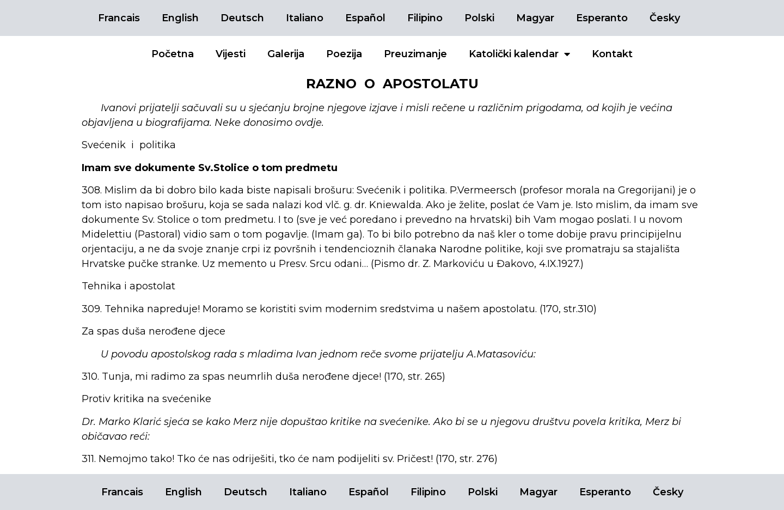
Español (365, 18)
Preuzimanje (415, 54)
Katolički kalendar (519, 54)
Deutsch (242, 18)
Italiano (304, 18)
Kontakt (612, 54)
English (180, 18)
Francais (119, 18)
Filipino (425, 18)
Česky (665, 18)
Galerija (285, 54)
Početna (172, 54)
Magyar (535, 18)
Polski (479, 18)
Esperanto (602, 18)
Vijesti (231, 54)
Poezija (344, 54)
